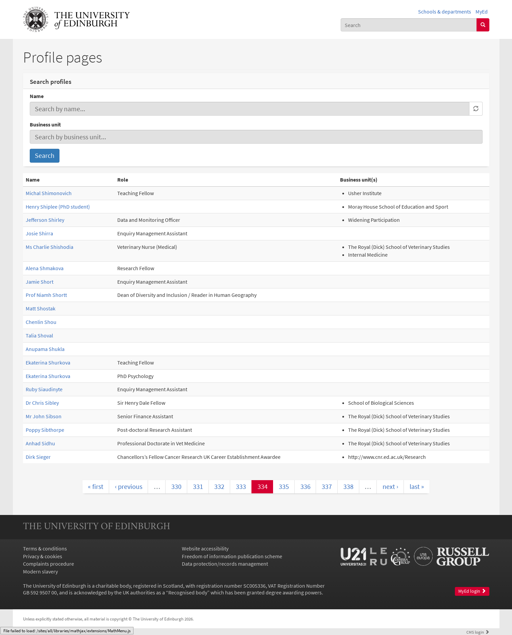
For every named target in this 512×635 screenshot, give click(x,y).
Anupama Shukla (45, 349)
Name (37, 96)
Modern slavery (40, 571)
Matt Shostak (40, 308)
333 (241, 486)
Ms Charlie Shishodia (49, 246)
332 (219, 486)
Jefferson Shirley (45, 219)
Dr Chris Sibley (42, 402)
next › (390, 486)
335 (284, 486)
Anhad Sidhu (40, 443)
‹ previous (128, 486)
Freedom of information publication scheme (232, 556)
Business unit (45, 124)
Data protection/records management (225, 563)
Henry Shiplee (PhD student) (58, 206)
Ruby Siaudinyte (44, 389)
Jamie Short (39, 281)
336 (305, 486)
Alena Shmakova (45, 268)
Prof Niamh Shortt (46, 294)
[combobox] (409, 24)
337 (327, 486)
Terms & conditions (45, 548)
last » (417, 486)
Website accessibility (205, 548)
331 (198, 486)
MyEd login (472, 591)
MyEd (482, 11)
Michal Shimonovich (49, 193)
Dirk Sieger (38, 456)
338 (348, 486)
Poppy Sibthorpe (45, 429)
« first (95, 486)
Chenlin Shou (41, 322)
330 (176, 486)
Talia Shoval (39, 335)
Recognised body (187, 592)
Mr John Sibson (44, 416)
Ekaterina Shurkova (48, 362)
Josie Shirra (39, 233)
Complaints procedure (48, 563)
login (477, 632)
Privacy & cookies (42, 556)
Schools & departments (444, 11)
